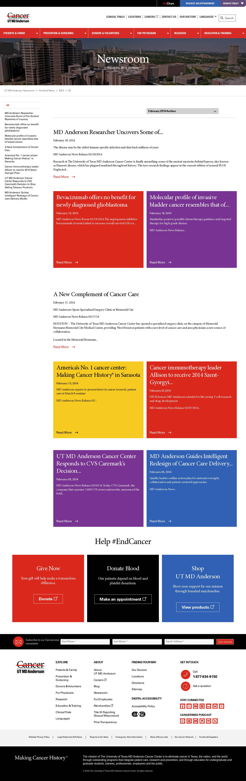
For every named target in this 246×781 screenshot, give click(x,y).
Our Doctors (188, 16)
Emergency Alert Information (129, 737)
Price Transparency (105, 722)
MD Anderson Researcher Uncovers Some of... (108, 133)
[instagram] (202, 706)
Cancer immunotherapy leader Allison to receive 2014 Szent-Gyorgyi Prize (21, 169)
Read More (64, 177)
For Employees (103, 699)
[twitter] (189, 706)
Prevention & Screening (58, 33)
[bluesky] (215, 706)
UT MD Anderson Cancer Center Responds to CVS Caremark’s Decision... (96, 464)
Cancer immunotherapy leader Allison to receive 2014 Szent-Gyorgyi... (186, 375)
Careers (151, 16)
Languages (207, 16)
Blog (97, 686)
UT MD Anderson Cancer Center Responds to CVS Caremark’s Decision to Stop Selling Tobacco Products (20, 183)
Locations (138, 676)
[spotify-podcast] (189, 721)
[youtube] (195, 706)
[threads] (221, 706)
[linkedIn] (208, 706)
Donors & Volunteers (105, 33)
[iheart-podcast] (208, 721)
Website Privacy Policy (39, 737)
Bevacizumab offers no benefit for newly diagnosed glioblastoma (22, 127)
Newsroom (100, 692)
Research (180, 33)
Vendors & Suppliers (208, 737)
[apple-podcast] (182, 721)
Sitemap (137, 689)
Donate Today (233, 3)
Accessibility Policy (143, 706)
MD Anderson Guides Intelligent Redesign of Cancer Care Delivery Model (21, 195)
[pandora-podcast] (202, 721)
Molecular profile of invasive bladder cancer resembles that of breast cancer (21, 138)
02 (7, 105)
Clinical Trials (115, 16)
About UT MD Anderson (105, 671)
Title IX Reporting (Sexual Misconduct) (106, 714)
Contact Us (169, 16)
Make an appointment (123, 599)
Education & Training (217, 33)
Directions (138, 683)
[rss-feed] (215, 721)
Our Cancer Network (184, 737)
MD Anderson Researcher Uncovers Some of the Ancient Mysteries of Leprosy (22, 116)
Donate (48, 598)
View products (198, 607)
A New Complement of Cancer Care (21, 149)
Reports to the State (99, 737)
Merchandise (103, 705)
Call (212, 674)
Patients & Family (14, 33)
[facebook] (182, 706)
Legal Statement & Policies (69, 737)
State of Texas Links (159, 737)
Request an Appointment (200, 3)
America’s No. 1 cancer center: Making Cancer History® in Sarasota (21, 158)
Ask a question (200, 687)
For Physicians (146, 33)
